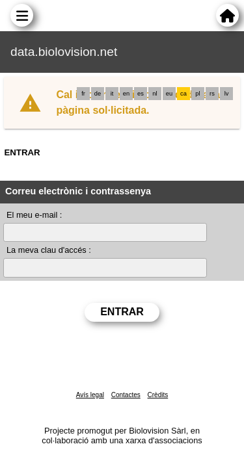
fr (83, 93)
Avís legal (90, 394)
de (97, 93)
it (112, 93)
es (140, 93)
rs (212, 93)
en (126, 93)
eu (169, 93)
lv (226, 93)
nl (154, 93)
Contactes (126, 394)
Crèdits (158, 394)
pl (197, 93)
